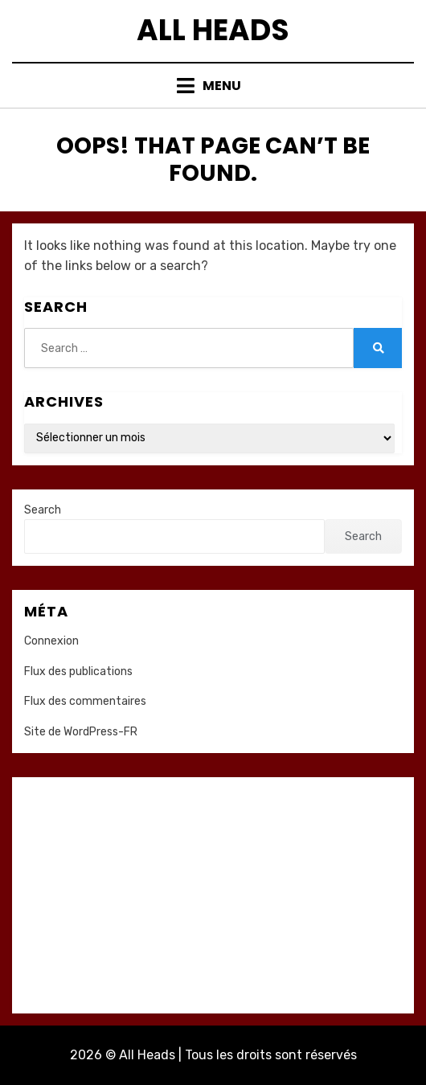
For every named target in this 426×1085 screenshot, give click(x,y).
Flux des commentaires (85, 701)
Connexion (51, 641)
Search (42, 510)
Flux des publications (78, 671)
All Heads (213, 30)
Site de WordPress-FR (80, 732)
